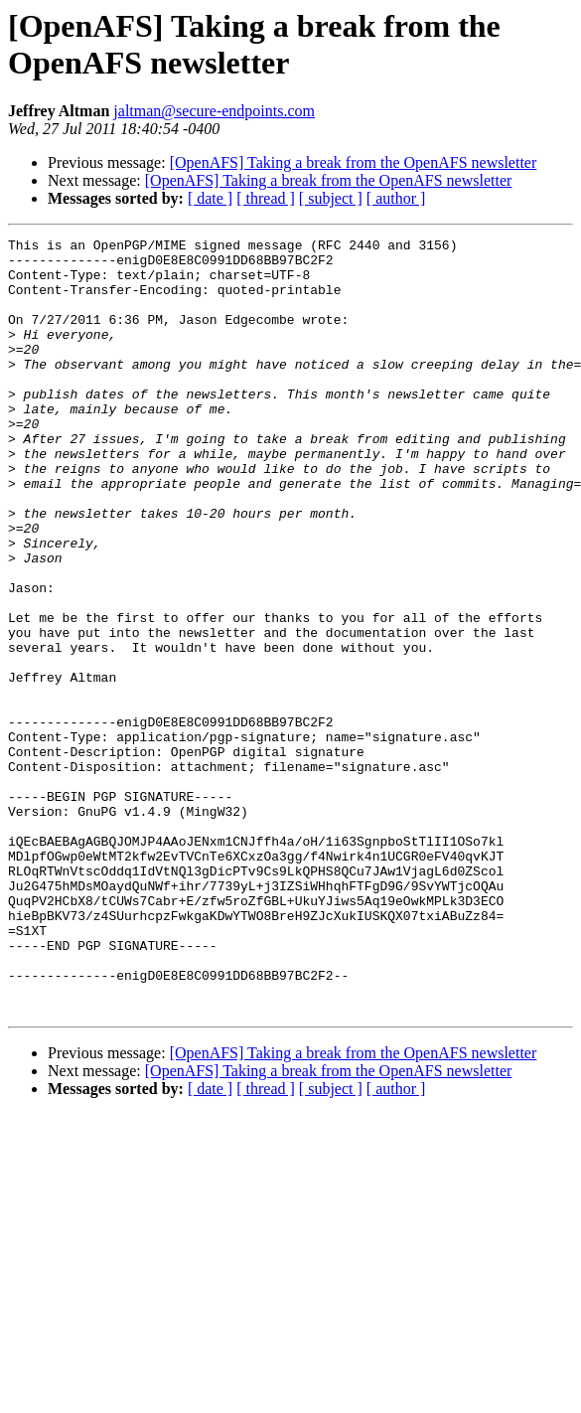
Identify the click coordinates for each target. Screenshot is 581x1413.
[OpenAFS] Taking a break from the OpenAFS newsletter (353, 162)
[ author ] (396, 198)
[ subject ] (331, 198)
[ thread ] (265, 198)
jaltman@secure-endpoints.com (214, 110)
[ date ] (210, 198)
